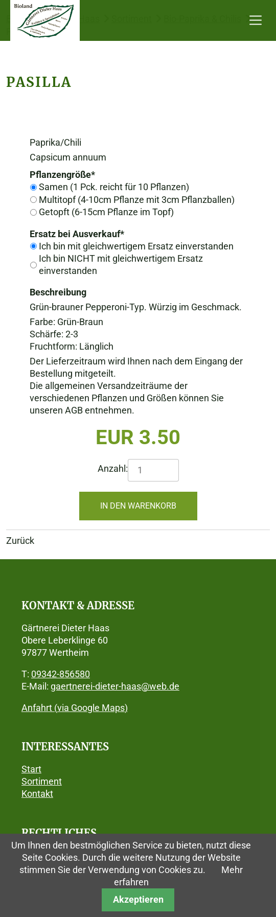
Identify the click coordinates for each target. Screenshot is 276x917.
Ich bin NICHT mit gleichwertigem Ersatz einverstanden (121, 264)
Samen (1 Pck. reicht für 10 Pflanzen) (114, 186)
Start (31, 769)
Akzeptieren (138, 899)
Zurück (20, 540)
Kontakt (37, 793)
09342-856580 (60, 674)
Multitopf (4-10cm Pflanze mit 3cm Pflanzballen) (137, 199)
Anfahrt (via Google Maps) (74, 707)
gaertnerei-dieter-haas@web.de (115, 686)
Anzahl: (113, 468)
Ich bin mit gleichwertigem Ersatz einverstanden (136, 246)
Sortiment (41, 781)
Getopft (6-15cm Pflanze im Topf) (106, 212)
